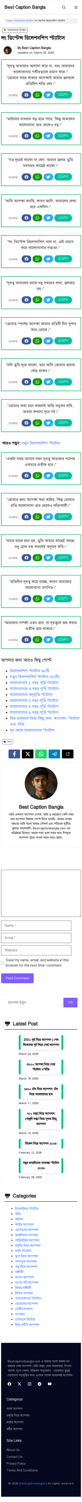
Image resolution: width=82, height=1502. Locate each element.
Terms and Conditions (22, 1470)
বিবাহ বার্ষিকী (23, 1288)
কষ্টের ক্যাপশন (24, 1224)
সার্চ (70, 1002)
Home (9, 20)
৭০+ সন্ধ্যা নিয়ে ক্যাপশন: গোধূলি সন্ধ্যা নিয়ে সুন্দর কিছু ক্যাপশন (41, 1119)
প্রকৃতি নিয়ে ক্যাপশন (27, 1245)
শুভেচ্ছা (20, 1314)
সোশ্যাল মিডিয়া (25, 1319)
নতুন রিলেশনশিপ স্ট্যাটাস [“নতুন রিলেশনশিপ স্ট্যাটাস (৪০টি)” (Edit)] (40, 443)
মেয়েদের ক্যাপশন (26, 1304)
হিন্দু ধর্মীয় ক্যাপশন (27, 1325)
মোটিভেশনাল (24, 1309)
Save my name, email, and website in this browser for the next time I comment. (37, 963)
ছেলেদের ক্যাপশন (26, 1230)
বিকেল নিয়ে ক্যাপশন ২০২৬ (41, 1143)
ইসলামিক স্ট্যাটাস (27, 1209)
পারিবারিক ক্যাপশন (27, 1240)
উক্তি (18, 1214)
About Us (13, 1450)
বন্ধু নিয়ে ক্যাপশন (26, 1267)
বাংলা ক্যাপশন (24, 1277)
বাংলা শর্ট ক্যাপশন (26, 1282)
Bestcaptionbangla (32, 1483)
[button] (64, 7)
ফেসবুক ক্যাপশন (26, 1261)
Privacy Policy (16, 1464)
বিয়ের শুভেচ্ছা (24, 1293)
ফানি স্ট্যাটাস (23, 1251)
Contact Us (15, 1457)
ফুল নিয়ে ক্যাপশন (26, 1256)
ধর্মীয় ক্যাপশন (15, 1429)
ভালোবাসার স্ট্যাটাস (23, 20)
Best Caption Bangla (24, 7)
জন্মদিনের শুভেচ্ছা (26, 1235)
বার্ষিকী (19, 1272)
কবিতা (19, 1219)
